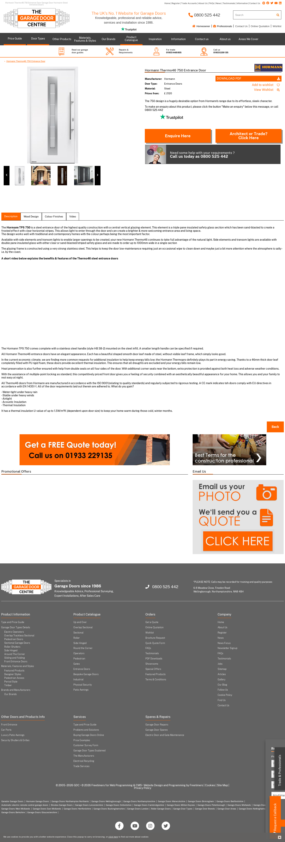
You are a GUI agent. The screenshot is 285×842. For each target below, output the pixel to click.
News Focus (224, 643)
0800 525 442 (204, 15)
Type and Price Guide (12, 622)
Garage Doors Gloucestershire (42, 812)
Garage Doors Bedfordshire (229, 801)
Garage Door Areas (226, 808)
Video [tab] (72, 216)
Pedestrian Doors (13, 639)
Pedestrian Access (14, 678)
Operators (78, 653)
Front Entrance (9, 724)
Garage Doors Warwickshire (171, 801)
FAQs (148, 648)
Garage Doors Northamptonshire (139, 801)
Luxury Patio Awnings (12, 735)
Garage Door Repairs (156, 724)
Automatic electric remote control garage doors (24, 805)
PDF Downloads (153, 658)
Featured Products (14, 670)
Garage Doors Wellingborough (106, 801)
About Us (222, 627)
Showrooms (151, 664)
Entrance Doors (81, 669)
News (221, 638)
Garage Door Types (182, 808)
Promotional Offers (16, 471)
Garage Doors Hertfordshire (77, 808)
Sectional (78, 632)
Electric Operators (14, 632)
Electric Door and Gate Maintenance (164, 735)
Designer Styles (12, 674)
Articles (222, 674)
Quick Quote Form (155, 643)
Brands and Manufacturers (15, 690)
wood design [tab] (31, 216)
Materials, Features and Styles (17, 666)
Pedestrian (79, 658)
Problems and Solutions (86, 730)
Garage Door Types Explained (89, 750)
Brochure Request (155, 638)
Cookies (210, 785)
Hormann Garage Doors (37, 801)
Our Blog (222, 684)
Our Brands (10, 694)
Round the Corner (83, 648)
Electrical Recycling (83, 761)
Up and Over (80, 622)
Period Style (10, 681)
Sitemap (222, 669)
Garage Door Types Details (15, 627)
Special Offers (153, 669)
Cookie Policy (225, 695)
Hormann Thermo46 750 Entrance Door (25, 61)
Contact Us (241, 26)
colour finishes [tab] (54, 216)
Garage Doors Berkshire (13, 812)
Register (222, 632)
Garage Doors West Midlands (15, 808)
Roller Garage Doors (161, 808)
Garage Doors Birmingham (201, 801)
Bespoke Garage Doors (86, 674)
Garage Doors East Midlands (47, 808)
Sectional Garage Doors (17, 643)
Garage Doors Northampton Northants (70, 801)
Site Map (222, 785)
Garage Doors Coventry (264, 805)
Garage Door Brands (205, 808)
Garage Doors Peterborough (211, 805)
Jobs (220, 664)
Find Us (222, 700)
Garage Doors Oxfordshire (118, 805)
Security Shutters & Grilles (15, 740)
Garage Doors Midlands (239, 805)
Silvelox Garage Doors (62, 805)
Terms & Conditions (155, 679)
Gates (76, 664)
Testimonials (152, 653)
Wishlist (277, 26)
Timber (8, 685)
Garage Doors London (138, 808)
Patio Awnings (80, 689)
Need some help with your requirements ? (190, 154)
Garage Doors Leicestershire (89, 805)
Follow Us (223, 689)
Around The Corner (14, 654)
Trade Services (81, 766)
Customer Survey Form (85, 745)
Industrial (78, 679)
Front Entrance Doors (15, 661)
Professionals (222, 26)
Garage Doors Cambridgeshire (149, 805)
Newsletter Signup (227, 648)
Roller (76, 638)
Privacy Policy (142, 788)
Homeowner (201, 26)
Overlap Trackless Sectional (19, 635)
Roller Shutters (12, 646)
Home (221, 622)
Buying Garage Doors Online (88, 735)
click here (113, 837)
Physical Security (82, 684)
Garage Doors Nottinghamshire (254, 808)
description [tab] (11, 216)
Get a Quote (151, 622)
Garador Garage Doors (12, 801)
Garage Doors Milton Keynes (181, 805)
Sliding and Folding (14, 658)
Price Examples (81, 740)
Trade (280, 770)
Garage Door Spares (156, 730)
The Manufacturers (83, 755)
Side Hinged (10, 650)
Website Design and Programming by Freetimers (173, 785)
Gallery (221, 679)
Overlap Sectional (83, 627)
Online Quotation (260, 26)
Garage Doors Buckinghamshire (109, 808)
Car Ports (6, 730)
